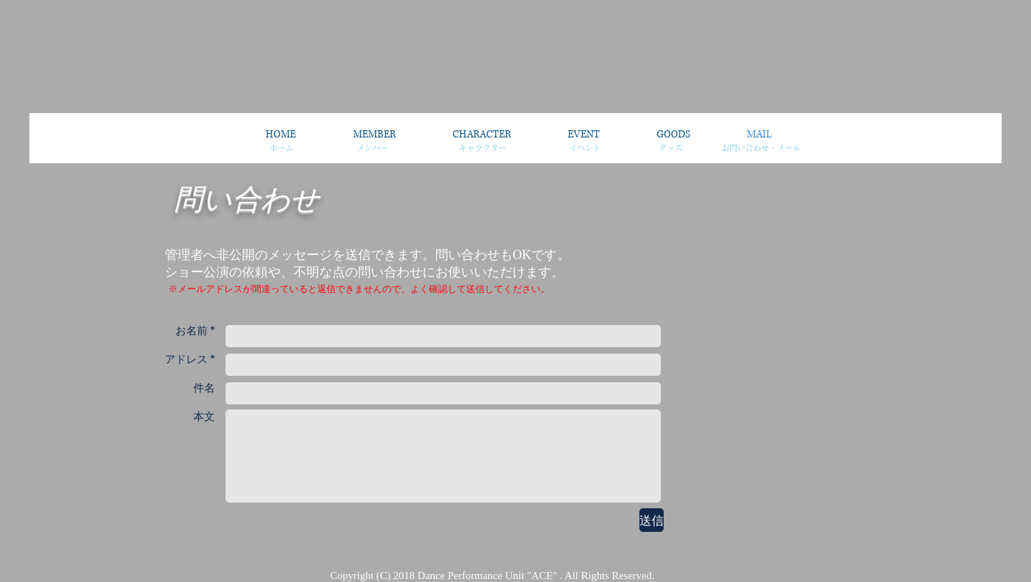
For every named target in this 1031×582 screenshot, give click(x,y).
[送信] (651, 520)
